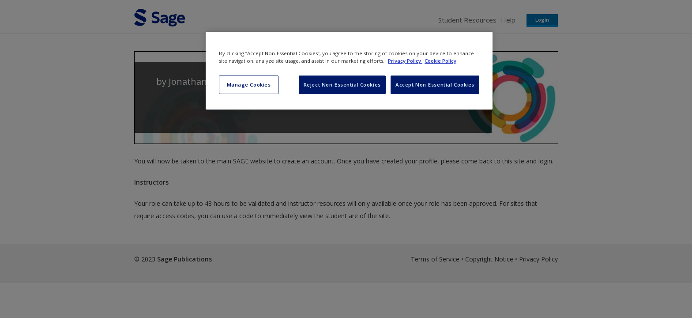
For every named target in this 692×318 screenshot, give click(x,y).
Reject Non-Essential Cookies (342, 84)
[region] (349, 71)
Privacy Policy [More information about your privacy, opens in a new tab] (405, 60)
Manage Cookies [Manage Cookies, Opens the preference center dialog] (249, 84)
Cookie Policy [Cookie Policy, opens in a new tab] (440, 60)
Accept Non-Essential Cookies (434, 84)
